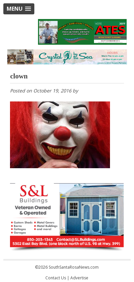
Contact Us (55, 278)
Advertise (79, 278)
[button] (18, 8)
